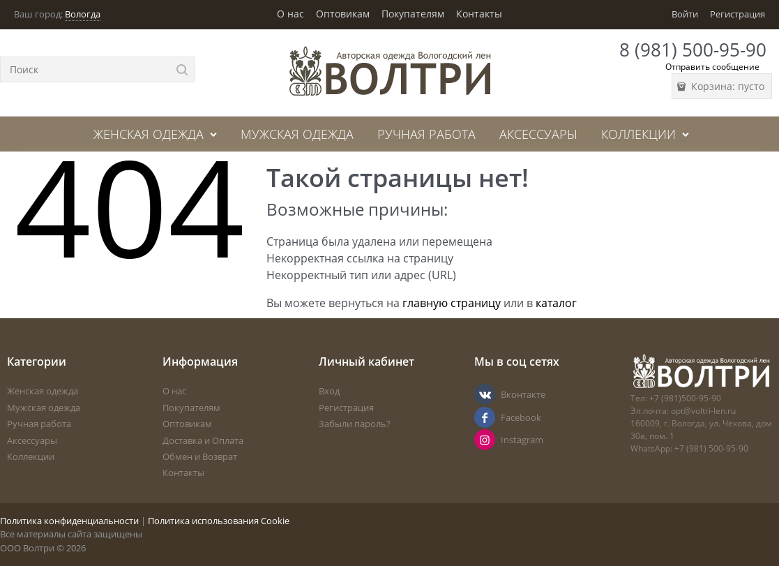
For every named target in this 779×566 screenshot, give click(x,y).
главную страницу (451, 303)
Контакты (479, 13)
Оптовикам (343, 13)
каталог (556, 303)
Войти (685, 14)
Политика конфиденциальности (69, 520)
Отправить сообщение (712, 67)
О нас (290, 13)
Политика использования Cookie (218, 520)
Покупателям (412, 13)
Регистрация (737, 14)
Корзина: (726, 86)
